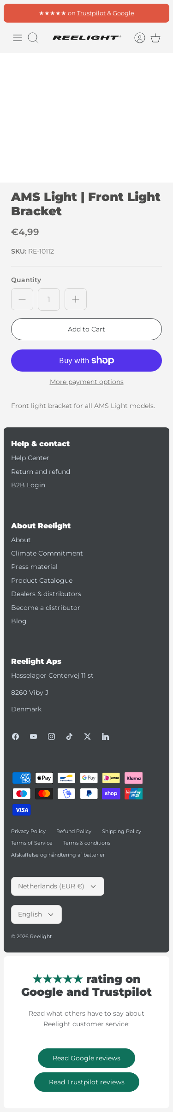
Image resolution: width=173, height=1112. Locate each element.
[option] (86, 118)
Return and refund (40, 471)
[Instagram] (51, 736)
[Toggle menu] (17, 38)
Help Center (30, 458)
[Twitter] (87, 736)
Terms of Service (32, 843)
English (36, 914)
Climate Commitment (47, 553)
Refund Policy (73, 831)
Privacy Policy (28, 831)
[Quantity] (49, 299)
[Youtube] (33, 736)
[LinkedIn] (105, 736)
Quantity (26, 280)
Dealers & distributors (46, 594)
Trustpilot (91, 16)
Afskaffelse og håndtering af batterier (58, 855)
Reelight (41, 936)
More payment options (87, 382)
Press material (34, 566)
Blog (19, 621)
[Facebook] (15, 736)
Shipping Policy (121, 831)
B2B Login (28, 485)
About (21, 540)
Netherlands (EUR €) (57, 886)
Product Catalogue (41, 580)
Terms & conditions (86, 843)
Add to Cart (86, 329)
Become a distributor (45, 607)
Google (123, 16)
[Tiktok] (69, 736)
